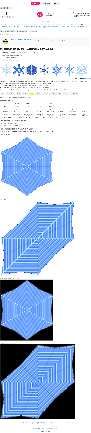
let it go (82, 8)
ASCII (6, 25)
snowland (26, 93)
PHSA (67, 423)
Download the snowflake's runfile (9, 123)
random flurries (62, 81)
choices (10, 25)
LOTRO (10, 26)
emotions (52, 25)
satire (48, 26)
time (60, 26)
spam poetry (54, 26)
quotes (33, 26)
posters (45, 93)
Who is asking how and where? (21, 40)
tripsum (64, 26)
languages (4, 26)
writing (86, 26)
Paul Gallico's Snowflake (68, 90)
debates (46, 25)
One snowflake (33, 31)
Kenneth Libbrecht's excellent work (50, 90)
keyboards (86, 25)
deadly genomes (38, 25)
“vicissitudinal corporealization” (49, 428)
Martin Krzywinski (27, 423)
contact (35, 423)
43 (28, 106)
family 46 (37, 83)
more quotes (88, 8)
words (82, 26)
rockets (44, 26)
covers (31, 25)
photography (26, 26)
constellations (25, 25)
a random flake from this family (21, 97)
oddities (38, 93)
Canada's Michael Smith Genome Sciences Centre (51, 423)
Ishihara (79, 25)
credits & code (74, 93)
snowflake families (72, 81)
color (19, 25)
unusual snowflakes (14, 83)
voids (77, 26)
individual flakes (84, 81)
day (2, 25)
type (68, 26)
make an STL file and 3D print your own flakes (35, 85)
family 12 (30, 83)
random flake (7, 97)
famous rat (59, 25)
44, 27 (39, 106)
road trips (38, 26)
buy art (56, 3)
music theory (16, 26)
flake (32, 93)
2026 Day (35, 3)
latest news (46, 3)
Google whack (37, 428)
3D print (65, 93)
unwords (73, 26)
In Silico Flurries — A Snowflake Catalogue (16, 31)
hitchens (73, 25)
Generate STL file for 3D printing (9, 125)
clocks (15, 25)
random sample (9, 93)
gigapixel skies (66, 25)
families (18, 93)
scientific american (55, 93)
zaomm (45, 27)
